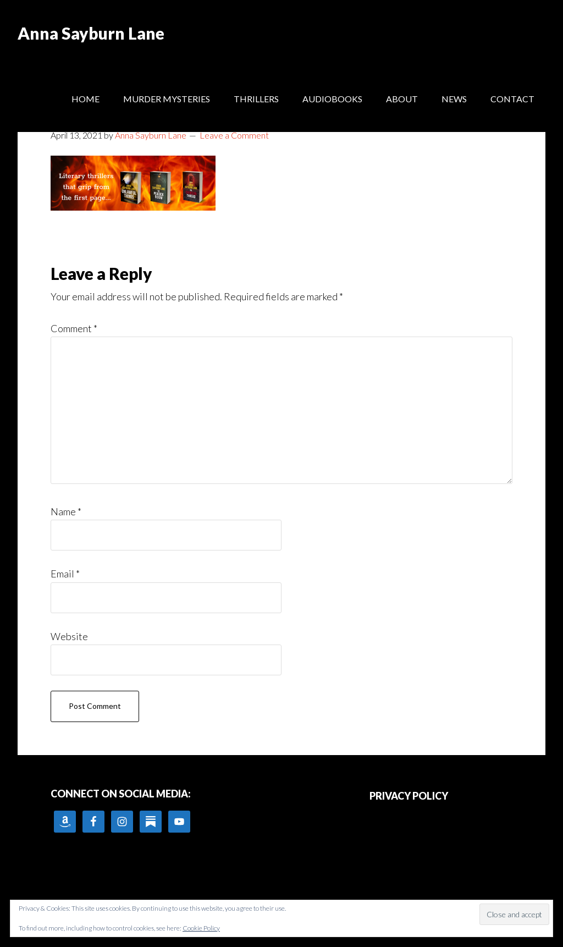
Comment (74, 328)
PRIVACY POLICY (408, 796)
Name (66, 511)
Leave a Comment (234, 135)
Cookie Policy (201, 928)
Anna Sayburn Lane (91, 33)
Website (69, 636)
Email (65, 574)
